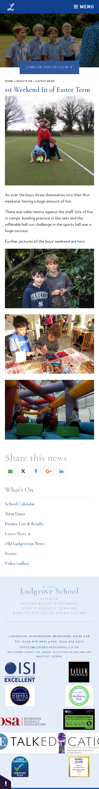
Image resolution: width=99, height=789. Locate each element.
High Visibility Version (49, 608)
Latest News (45, 81)
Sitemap (49, 599)
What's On (24, 81)
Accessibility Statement (49, 603)
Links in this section (49, 67)
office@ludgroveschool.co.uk (49, 647)
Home (9, 81)
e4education (71, 613)
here (81, 241)
